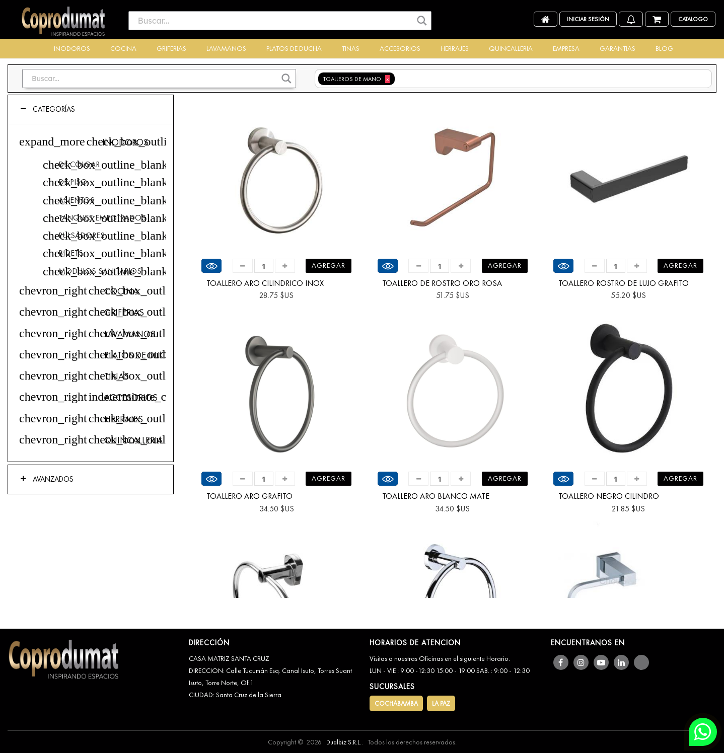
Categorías (53, 109)
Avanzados (52, 479)
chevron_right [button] (53, 290)
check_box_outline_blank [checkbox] (93, 141)
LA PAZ (441, 703)
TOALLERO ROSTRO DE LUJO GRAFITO (623, 283)
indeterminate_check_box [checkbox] (95, 397)
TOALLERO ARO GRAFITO (249, 496)
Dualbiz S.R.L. (343, 742)
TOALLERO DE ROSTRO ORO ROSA (442, 283)
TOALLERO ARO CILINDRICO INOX (265, 283)
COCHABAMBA (396, 703)
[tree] (91, 293)
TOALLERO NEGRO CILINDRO (608, 496)
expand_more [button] (52, 141)
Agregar (328, 265)
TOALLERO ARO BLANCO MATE (435, 496)
